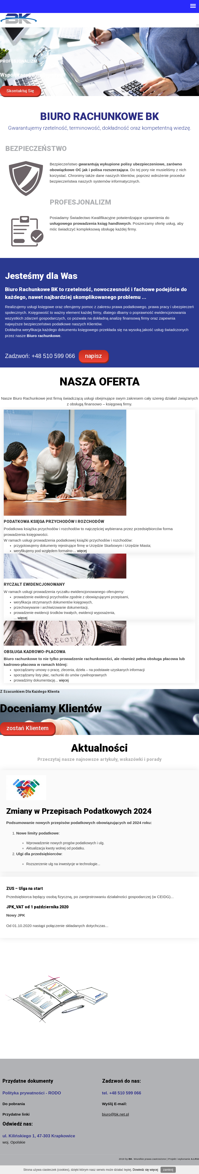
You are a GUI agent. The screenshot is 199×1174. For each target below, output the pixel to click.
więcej (82, 551)
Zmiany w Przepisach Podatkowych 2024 (79, 811)
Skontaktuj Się (20, 90)
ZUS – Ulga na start (24, 888)
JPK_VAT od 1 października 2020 (37, 907)
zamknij (168, 1170)
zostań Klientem (27, 728)
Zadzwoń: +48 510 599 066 (40, 356)
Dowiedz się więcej (145, 1170)
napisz (93, 356)
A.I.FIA (195, 1159)
